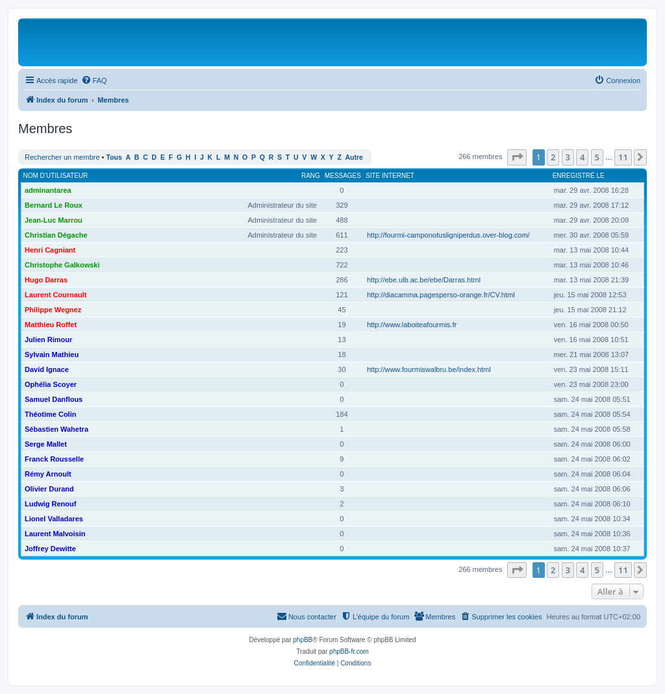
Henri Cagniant (50, 250)
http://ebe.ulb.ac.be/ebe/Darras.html (424, 280)
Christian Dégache (56, 235)
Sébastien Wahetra (56, 429)
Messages (343, 175)
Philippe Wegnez (53, 310)
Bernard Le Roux (53, 205)
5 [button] (597, 157)
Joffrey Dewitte (50, 548)
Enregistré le (579, 175)
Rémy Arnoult (48, 474)
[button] (517, 157)
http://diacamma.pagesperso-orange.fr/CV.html (441, 295)
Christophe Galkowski (62, 265)
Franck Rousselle (54, 459)
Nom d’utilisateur (55, 175)
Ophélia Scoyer (51, 384)
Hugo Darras (46, 280)
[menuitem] (94, 80)
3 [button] (568, 157)
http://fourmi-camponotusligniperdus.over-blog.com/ (448, 235)
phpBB (302, 639)
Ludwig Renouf (50, 504)
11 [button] (623, 157)
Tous (114, 157)
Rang (310, 175)
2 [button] (553, 157)
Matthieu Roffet (51, 324)
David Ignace (47, 369)
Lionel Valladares (54, 519)
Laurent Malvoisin (55, 534)
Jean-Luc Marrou (53, 220)
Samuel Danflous (53, 399)
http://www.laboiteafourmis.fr (412, 324)
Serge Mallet (46, 444)
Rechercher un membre (62, 157)
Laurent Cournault (55, 295)
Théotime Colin (50, 414)
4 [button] (582, 157)
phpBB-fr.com (349, 651)
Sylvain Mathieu (52, 354)
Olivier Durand (49, 489)
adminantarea (48, 190)
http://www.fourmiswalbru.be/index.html (429, 369)
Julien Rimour (48, 339)
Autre (354, 157)
